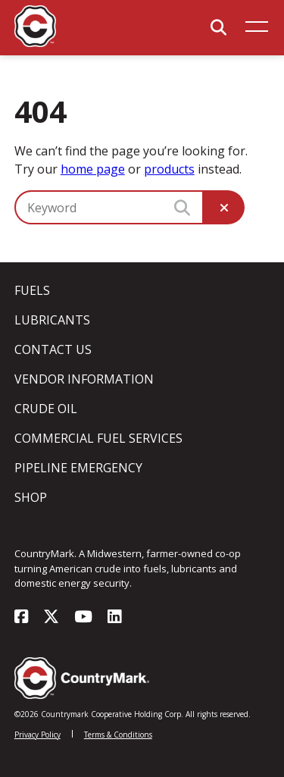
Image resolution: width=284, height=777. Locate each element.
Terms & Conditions (118, 734)
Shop (30, 497)
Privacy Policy (37, 734)
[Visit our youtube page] (83, 617)
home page (93, 169)
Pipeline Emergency (78, 467)
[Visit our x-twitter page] (51, 617)
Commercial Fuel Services (98, 438)
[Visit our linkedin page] (114, 617)
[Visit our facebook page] (21, 617)
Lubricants (52, 320)
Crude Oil (45, 408)
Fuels (32, 290)
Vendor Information (84, 379)
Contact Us (53, 349)
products (169, 169)
